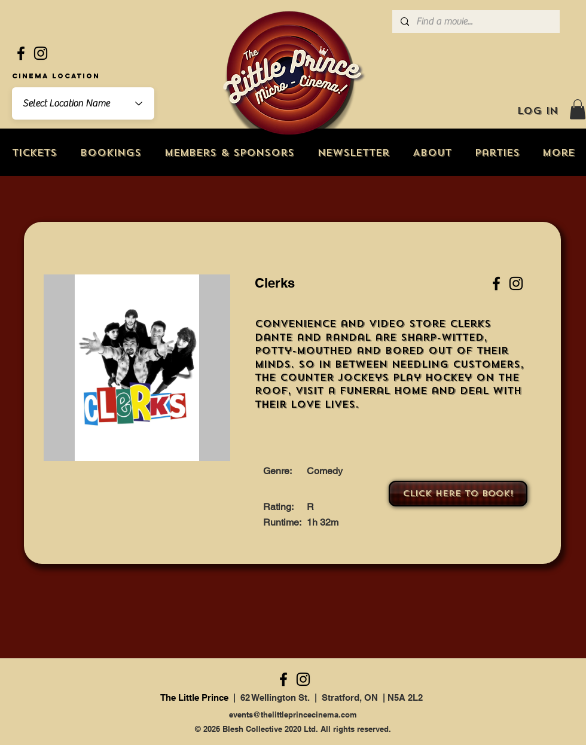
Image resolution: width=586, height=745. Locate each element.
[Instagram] (41, 53)
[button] (577, 109)
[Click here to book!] (458, 493)
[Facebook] (21, 53)
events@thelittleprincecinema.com (293, 714)
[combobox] (83, 103)
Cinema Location (56, 76)
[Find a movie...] (475, 21)
